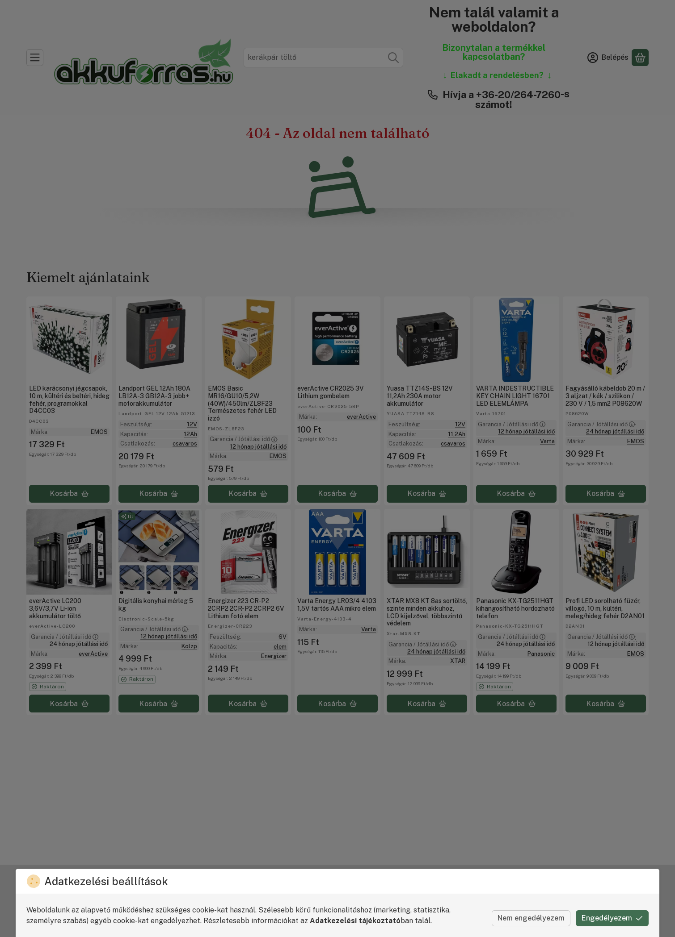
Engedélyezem (612, 918)
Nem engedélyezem (531, 918)
